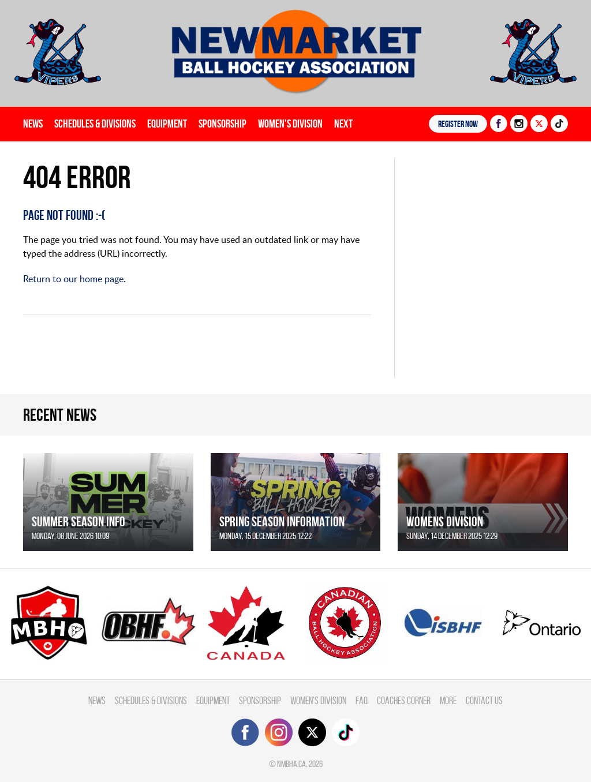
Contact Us (484, 700)
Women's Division (290, 123)
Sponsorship (222, 123)
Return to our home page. (74, 278)
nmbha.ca (291, 764)
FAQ (362, 700)
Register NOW (458, 124)
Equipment (167, 123)
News (33, 123)
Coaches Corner (404, 700)
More (448, 700)
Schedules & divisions (95, 123)
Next (343, 123)
